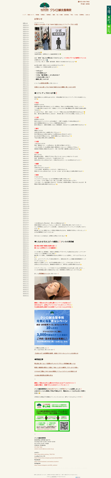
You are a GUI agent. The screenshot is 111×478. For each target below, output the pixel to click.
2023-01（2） (26, 104)
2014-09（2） (26, 287)
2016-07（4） (26, 247)
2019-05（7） (26, 192)
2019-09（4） (26, 184)
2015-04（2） (26, 273)
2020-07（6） (26, 164)
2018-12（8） (26, 202)
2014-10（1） (26, 285)
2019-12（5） (26, 178)
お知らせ (88, 14)
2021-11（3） (26, 132)
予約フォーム (66, 389)
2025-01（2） (26, 58)
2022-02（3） (26, 126)
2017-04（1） (26, 232)
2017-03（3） (26, 234)
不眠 (72, 14)
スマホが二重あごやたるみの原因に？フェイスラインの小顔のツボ (55, 371)
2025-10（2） (26, 41)
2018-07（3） (26, 212)
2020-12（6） (26, 154)
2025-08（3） (26, 45)
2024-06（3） (26, 70)
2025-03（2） (26, 55)
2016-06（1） (26, 249)
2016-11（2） (26, 239)
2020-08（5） (26, 162)
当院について (31, 14)
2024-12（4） (26, 61)
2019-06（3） (26, 190)
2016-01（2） (26, 255)
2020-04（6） (26, 170)
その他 (76, 14)
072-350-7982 (83, 2)
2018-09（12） (26, 208)
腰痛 (54, 14)
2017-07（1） (26, 226)
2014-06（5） (26, 293)
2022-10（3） (26, 110)
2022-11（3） (26, 108)
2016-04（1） (26, 253)
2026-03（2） (26, 31)
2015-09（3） (26, 263)
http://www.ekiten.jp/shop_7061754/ (44, 454)
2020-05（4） (26, 168)
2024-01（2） (26, 80)
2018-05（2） (26, 216)
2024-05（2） (26, 72)
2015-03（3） (26, 275)
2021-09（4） (26, 136)
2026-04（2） (26, 29)
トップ (24, 14)
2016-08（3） (26, 245)
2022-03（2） (26, 124)
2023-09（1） (26, 88)
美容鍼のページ (44, 273)
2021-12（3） (26, 130)
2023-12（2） (26, 82)
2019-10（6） (26, 182)
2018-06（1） (26, 214)
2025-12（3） (26, 37)
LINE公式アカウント (53, 389)
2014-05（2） (26, 295)
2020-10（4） (26, 158)
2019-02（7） (26, 198)
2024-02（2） (26, 78)
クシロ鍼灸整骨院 (53, 476)
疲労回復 (66, 14)
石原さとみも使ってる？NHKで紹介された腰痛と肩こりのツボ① (55, 87)
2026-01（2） (26, 35)
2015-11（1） (26, 259)
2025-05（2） (26, 51)
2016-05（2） (26, 251)
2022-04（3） (26, 122)
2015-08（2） (26, 265)
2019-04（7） (26, 194)
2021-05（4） (26, 144)
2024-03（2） (26, 76)
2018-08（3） (26, 210)
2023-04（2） (26, 98)
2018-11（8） (26, 204)
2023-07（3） (26, 92)
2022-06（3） (26, 118)
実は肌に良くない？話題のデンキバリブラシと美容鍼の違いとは (54, 363)
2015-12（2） (26, 257)
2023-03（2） (26, 100)
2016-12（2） (26, 237)
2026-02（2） (26, 33)
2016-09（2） (26, 243)
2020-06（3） (26, 166)
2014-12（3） (26, 281)
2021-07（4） (26, 140)
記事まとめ (25, 23)
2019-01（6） (26, 200)
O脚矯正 (43, 14)
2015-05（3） (26, 271)
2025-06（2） (26, 49)
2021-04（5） (26, 146)
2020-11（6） (26, 156)
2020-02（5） (26, 174)
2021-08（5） (26, 138)
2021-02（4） (26, 150)
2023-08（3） (26, 90)
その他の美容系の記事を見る (43, 375)
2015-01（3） (26, 279)
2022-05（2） (26, 120)
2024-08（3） (26, 68)
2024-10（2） (26, 64)
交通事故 (81, 14)
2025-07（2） (26, 47)
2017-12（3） (26, 220)
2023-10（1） (26, 86)
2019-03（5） (26, 196)
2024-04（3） (26, 74)
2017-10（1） (26, 222)
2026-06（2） (26, 25)
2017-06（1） (26, 228)
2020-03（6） (26, 172)
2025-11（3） (26, 39)
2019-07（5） (26, 188)
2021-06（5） (26, 142)
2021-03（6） (26, 148)
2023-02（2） (26, 102)
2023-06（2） (26, 94)
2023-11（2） (26, 84)
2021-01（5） (26, 152)
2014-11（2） (26, 283)
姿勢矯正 (49, 14)
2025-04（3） (26, 53)
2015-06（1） (26, 269)
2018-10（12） (26, 206)
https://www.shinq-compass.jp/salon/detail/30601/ (48, 458)
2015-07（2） (26, 267)
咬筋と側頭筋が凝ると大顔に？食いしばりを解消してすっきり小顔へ (56, 367)
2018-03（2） (26, 218)
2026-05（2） (26, 27)
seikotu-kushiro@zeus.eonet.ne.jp (44, 448)
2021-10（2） (26, 134)
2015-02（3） (26, 277)
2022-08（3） (26, 114)
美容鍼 (37, 14)
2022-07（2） (26, 116)
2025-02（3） (26, 57)
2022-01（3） (26, 128)
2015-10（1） (26, 261)
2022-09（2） (26, 112)
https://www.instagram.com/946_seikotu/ (45, 465)
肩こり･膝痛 (60, 14)
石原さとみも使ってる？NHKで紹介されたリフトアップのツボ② (56, 24)
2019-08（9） (26, 186)
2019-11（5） (26, 180)
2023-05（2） (26, 96)
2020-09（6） (26, 160)
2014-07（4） (26, 291)
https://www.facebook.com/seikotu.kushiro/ (46, 461)
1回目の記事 (44, 83)
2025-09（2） (26, 43)
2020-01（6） (26, 176)
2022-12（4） (26, 106)
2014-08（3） (26, 289)
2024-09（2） (26, 66)
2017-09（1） (26, 224)
